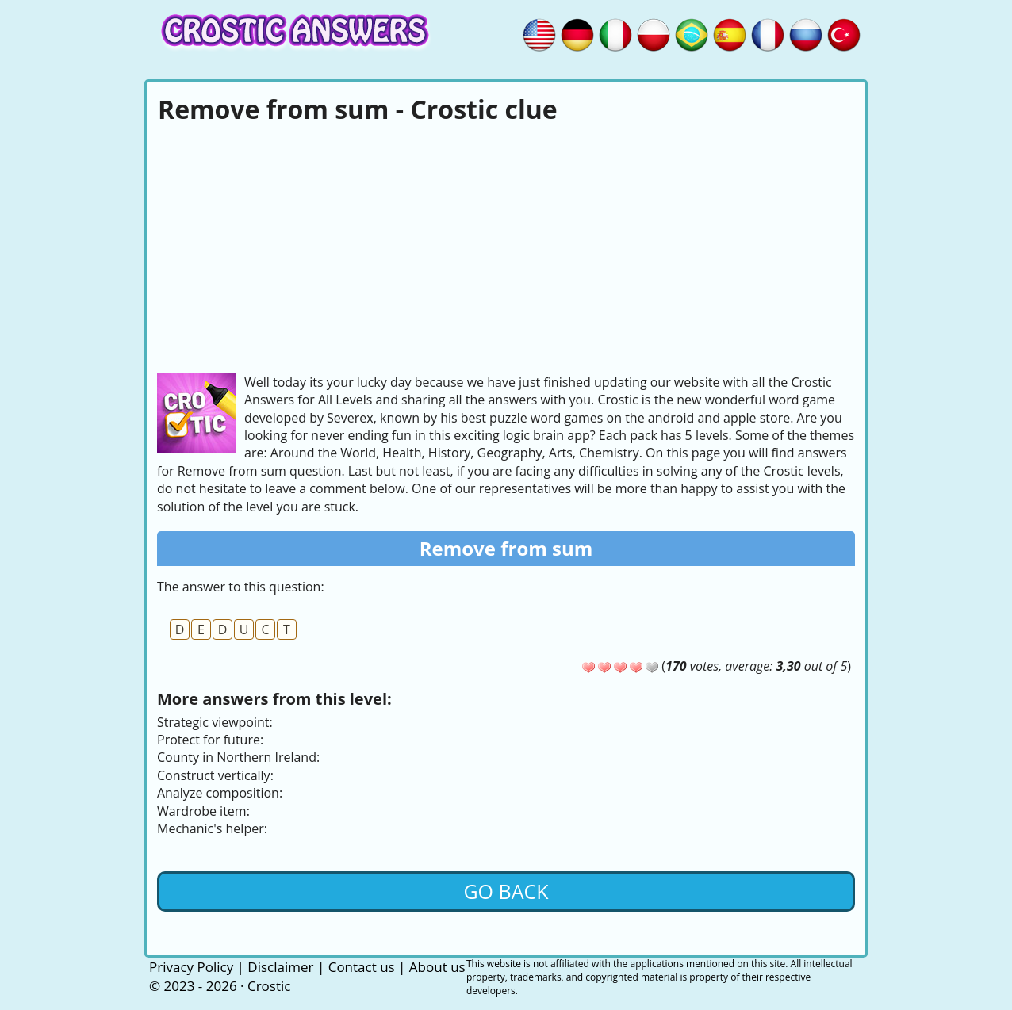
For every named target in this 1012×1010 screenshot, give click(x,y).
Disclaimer (280, 967)
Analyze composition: (219, 792)
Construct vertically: (215, 775)
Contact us (361, 967)
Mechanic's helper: (212, 828)
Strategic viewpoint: (215, 722)
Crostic (268, 986)
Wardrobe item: (203, 811)
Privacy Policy (191, 967)
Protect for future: (210, 739)
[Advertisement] (506, 247)
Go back (505, 891)
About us (437, 967)
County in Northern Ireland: (238, 757)
